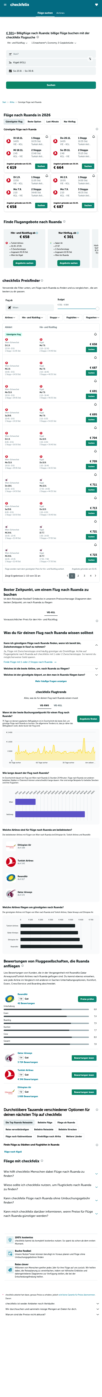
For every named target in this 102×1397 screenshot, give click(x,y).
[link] (24, 263)
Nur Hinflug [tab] (70, 121)
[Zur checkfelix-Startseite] (19, 4)
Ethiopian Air (24, 1087)
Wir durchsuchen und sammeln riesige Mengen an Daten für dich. (52, 1309)
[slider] (97, 308)
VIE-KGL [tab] (51, 612)
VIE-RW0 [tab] (44, 705)
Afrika (12, 102)
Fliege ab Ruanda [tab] (66, 1122)
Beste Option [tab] (34, 121)
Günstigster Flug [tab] (14, 121)
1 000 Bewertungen (28, 1096)
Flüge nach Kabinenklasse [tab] (19, 1136)
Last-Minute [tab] (52, 121)
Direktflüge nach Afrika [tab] (49, 1136)
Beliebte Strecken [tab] (68, 1129)
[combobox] (17, 42)
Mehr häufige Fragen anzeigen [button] (51, 681)
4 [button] (91, 575)
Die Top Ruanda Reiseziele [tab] (19, 1122)
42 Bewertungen (26, 1003)
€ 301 (10, 33)
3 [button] (84, 575)
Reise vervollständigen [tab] (17, 1129)
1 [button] (72, 575)
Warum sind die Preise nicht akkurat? (52, 1314)
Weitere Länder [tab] (74, 1136)
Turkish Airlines (25, 1070)
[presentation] (37, 37)
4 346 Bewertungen (28, 1079)
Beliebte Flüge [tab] (45, 1122)
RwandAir (23, 994)
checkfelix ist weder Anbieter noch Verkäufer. (52, 1303)
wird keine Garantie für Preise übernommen (77, 1295)
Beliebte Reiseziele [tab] (43, 1129)
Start (4, 102)
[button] (5, 4)
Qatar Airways (25, 1053)
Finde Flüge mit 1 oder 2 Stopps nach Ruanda (30, 662)
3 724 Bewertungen (28, 1062)
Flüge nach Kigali (13, 1152)
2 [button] (78, 575)
